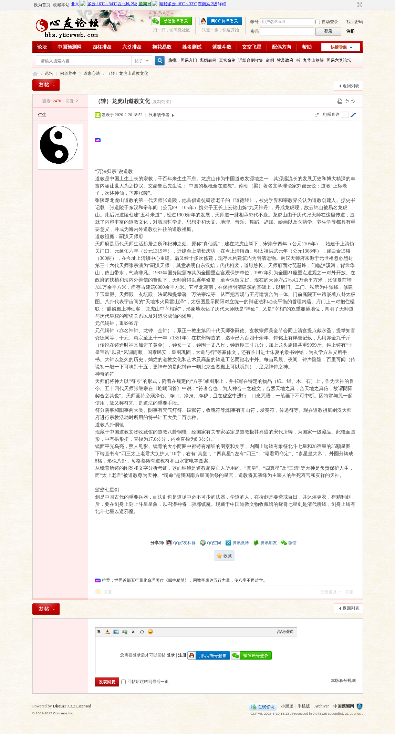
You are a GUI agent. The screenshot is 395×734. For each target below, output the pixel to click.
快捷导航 (339, 47)
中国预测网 (70, 47)
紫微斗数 (221, 47)
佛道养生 (68, 73)
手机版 (304, 706)
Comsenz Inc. (63, 713)
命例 (270, 60)
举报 (349, 592)
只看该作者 (159, 114)
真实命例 (227, 60)
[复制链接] (161, 101)
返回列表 (351, 85)
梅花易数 (161, 47)
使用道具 (328, 592)
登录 (171, 655)
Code (141, 631)
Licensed (83, 706)
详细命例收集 (250, 60)
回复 (108, 592)
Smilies (150, 631)
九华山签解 (313, 60)
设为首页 (42, 4)
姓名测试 (191, 47)
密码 (254, 31)
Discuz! (59, 706)
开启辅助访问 (353, 5)
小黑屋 (287, 706)
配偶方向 (281, 47)
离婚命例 (208, 60)
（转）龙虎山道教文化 (127, 73)
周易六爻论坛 (338, 60)
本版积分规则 (343, 680)
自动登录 (326, 21)
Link (124, 631)
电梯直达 (331, 114)
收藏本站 (61, 4)
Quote (133, 631)
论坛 (42, 47)
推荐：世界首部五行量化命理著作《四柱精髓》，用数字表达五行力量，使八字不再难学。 (184, 580)
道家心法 (91, 73)
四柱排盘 (102, 47)
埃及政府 (285, 60)
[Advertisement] (227, 139)
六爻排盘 (132, 47)
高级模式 (285, 631)
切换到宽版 (359, 5)
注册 (350, 31)
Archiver (321, 706)
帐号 (254, 21)
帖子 (139, 61)
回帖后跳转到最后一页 (145, 681)
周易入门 (188, 60)
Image (116, 631)
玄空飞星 (251, 47)
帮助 (307, 47)
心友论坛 (35, 74)
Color (107, 631)
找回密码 (354, 21)
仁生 (42, 114)
